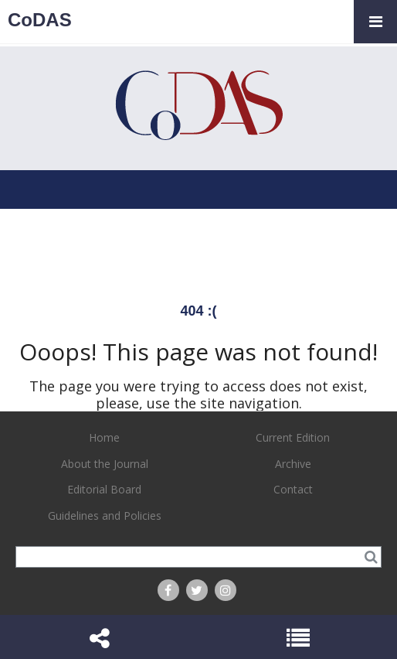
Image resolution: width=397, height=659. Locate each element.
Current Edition (293, 437)
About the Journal (104, 463)
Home (104, 437)
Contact (293, 489)
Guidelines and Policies (104, 515)
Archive (293, 463)
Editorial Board (104, 489)
